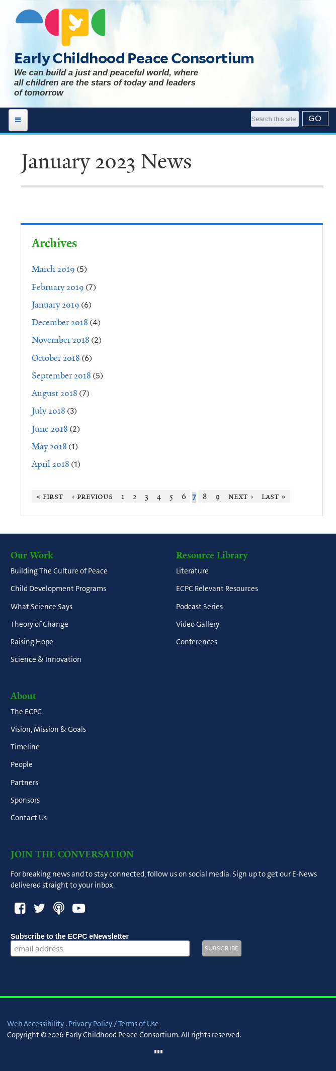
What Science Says (41, 607)
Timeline (25, 747)
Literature (192, 571)
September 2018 (61, 375)
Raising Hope (32, 642)
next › (240, 496)
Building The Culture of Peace (59, 571)
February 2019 (58, 287)
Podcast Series (199, 607)
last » (274, 496)
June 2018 (50, 428)
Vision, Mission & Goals (48, 729)
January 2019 (55, 304)
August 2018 (54, 393)
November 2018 (61, 339)
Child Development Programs (58, 589)
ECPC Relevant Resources (217, 589)
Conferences (196, 642)
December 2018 (60, 322)
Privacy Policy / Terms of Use (113, 1024)
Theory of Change (39, 624)
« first (50, 496)
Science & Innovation (46, 660)
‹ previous (92, 496)
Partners (24, 782)
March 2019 (53, 268)
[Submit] (315, 118)
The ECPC (26, 712)
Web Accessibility (35, 1024)
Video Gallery (197, 624)
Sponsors (25, 800)
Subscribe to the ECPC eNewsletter (100, 936)
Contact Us (29, 818)
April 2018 (50, 463)
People (22, 765)
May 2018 (49, 446)
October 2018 (56, 357)
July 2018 (48, 410)
